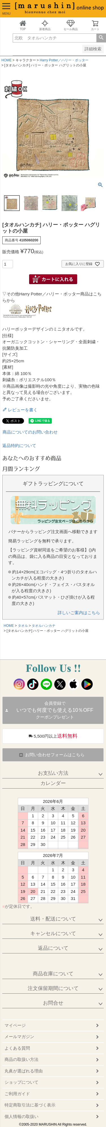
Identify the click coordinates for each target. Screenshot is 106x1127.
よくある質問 (17, 1048)
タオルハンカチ (43, 626)
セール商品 (71, 25)
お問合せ (53, 1003)
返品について (53, 948)
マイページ (15, 1025)
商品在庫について (53, 973)
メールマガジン (19, 1036)
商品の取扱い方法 (21, 1059)
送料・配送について (53, 919)
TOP (23, 25)
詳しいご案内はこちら (79, 612)
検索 (101, 38)
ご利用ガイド (17, 1093)
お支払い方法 (53, 773)
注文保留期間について (53, 988)
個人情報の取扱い (21, 1116)
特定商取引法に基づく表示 (30, 1105)
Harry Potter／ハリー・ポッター (64, 60)
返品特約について (19, 445)
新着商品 (45, 25)
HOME (6, 60)
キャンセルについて (53, 933)
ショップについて (21, 1082)
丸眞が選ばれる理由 (24, 1070)
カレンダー (53, 783)
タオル (23, 626)
